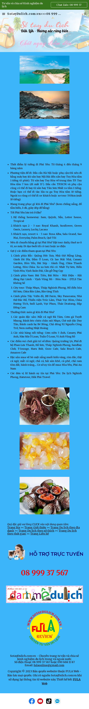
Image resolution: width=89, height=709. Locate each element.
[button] (3, 14)
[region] (44, 5)
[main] (44, 31)
